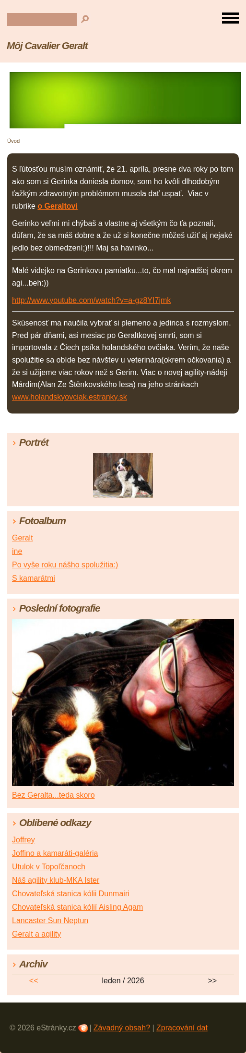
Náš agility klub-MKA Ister (55, 880)
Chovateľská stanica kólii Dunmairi (70, 894)
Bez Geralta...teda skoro (53, 795)
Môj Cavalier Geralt (47, 45)
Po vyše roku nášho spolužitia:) (65, 565)
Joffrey (23, 840)
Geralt (22, 538)
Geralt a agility (36, 934)
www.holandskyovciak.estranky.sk (69, 397)
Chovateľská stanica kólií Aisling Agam (77, 907)
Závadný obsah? (122, 1028)
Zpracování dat (182, 1028)
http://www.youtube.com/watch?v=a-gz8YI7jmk (91, 300)
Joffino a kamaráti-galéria (55, 853)
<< (33, 981)
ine (17, 551)
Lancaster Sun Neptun (50, 920)
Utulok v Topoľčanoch (48, 867)
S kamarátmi (33, 578)
